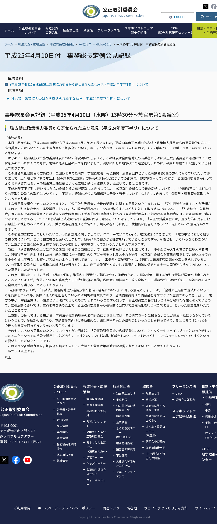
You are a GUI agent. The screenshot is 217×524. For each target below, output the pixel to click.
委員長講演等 (94, 405)
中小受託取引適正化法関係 (155, 456)
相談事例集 (123, 416)
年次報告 (62, 432)
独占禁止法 (121, 386)
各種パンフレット (96, 423)
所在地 (132, 507)
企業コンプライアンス (125, 474)
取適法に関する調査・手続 (155, 408)
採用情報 (62, 426)
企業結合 (121, 422)
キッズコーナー (96, 463)
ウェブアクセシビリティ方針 (166, 507)
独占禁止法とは (125, 393)
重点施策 (121, 399)
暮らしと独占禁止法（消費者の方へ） (97, 446)
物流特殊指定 (124, 443)
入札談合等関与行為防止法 (125, 463)
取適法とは (153, 393)
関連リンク (111, 507)
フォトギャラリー (96, 482)
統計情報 (62, 461)
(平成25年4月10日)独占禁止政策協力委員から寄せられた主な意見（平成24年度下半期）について (79, 84)
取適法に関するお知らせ (155, 418)
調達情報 (62, 438)
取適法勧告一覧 (155, 448)
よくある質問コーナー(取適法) (155, 431)
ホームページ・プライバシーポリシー (66, 507)
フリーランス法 (184, 386)
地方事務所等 (65, 455)
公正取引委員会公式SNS (96, 472)
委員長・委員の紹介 (66, 411)
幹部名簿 (62, 420)
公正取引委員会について (65, 389)
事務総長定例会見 (62, 44)
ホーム (8, 44)
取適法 (147, 386)
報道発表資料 (94, 399)
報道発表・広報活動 (31, 44)
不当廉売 (121, 455)
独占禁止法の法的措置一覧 (125, 408)
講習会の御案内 (125, 449)
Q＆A (178, 393)
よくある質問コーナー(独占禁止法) (125, 432)
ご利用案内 (22, 507)
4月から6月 (103, 44)
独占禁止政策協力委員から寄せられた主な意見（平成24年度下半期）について (70, 98)
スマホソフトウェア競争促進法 (184, 413)
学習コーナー (94, 457)
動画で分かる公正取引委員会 (96, 434)
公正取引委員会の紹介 (66, 401)
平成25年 (85, 44)
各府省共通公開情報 (66, 446)
